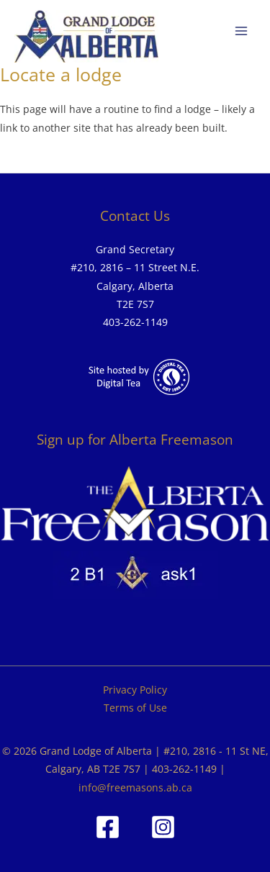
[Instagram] (163, 827)
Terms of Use (135, 707)
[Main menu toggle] (241, 31)
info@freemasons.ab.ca (135, 787)
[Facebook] (107, 827)
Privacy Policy (135, 689)
